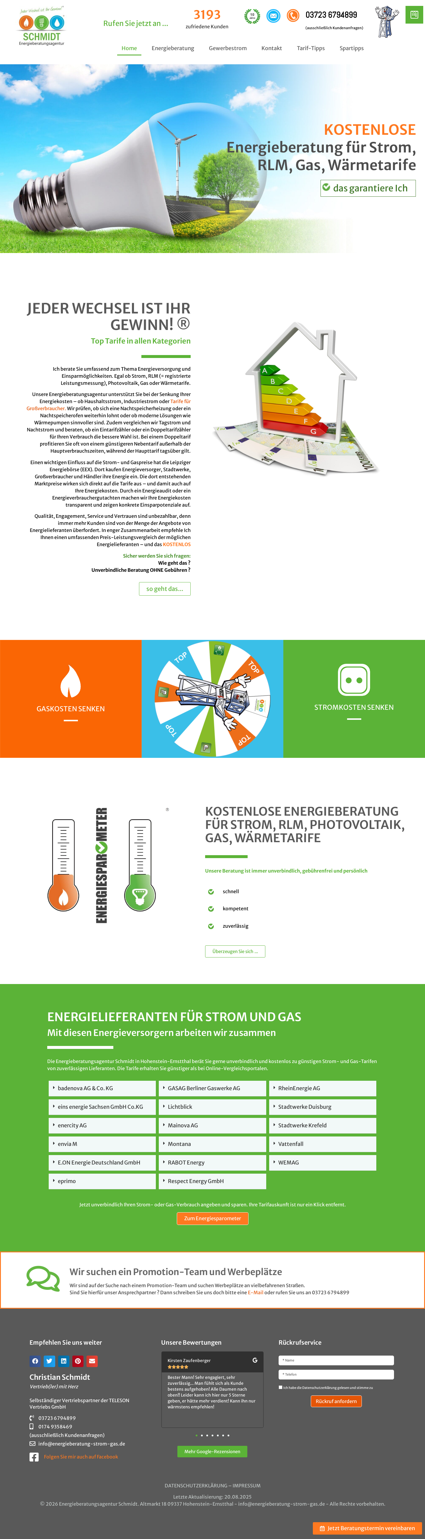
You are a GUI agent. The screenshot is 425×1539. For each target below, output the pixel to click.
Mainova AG (183, 1125)
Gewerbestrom (228, 48)
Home (129, 48)
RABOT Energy (186, 1162)
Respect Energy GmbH (196, 1181)
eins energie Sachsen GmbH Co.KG (100, 1106)
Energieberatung (173, 48)
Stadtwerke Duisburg (304, 1106)
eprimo (67, 1181)
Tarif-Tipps (311, 48)
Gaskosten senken (71, 708)
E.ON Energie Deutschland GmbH (99, 1162)
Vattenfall (290, 1144)
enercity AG (72, 1125)
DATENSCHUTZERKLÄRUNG (196, 1486)
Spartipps (352, 48)
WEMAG (288, 1162)
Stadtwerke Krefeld (302, 1125)
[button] (102, 1088)
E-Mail (27, 1292)
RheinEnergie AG (299, 1088)
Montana (179, 1144)
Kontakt (271, 48)
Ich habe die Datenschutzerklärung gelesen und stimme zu (328, 1388)
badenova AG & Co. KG (85, 1088)
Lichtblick (180, 1106)
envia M (67, 1144)
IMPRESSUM (247, 1486)
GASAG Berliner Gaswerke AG (204, 1088)
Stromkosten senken (354, 707)
